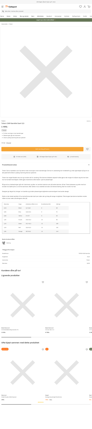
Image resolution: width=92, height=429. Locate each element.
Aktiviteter (40, 16)
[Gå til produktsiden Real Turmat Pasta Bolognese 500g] (73, 350)
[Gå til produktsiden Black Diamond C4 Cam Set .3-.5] (73, 298)
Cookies (55, 426)
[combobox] (46, 11)
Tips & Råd (5, 409)
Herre (2, 16)
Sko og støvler (24, 16)
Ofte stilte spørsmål (8, 399)
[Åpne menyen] (2, 6)
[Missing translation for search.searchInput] (3, 11)
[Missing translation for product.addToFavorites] (87, 149)
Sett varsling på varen (42, 149)
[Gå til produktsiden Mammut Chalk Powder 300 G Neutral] (15, 350)
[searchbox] (48, 11)
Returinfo (5, 406)
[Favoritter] (80, 6)
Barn (32, 16)
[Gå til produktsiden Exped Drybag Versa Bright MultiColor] (44, 350)
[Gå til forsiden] (11, 6)
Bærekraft (42, 410)
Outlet (85, 16)
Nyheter (66, 16)
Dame (8, 16)
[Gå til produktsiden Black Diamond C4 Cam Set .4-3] (44, 298)
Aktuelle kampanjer (26, 399)
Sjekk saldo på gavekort (6, 402)
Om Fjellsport (43, 399)
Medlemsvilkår (43, 404)
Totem (11, 24)
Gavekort (49, 16)
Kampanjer (58, 16)
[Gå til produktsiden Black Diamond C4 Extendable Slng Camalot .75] (15, 298)
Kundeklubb (42, 401)
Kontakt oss (5, 417)
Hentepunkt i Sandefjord (6, 413)
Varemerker (4, 24)
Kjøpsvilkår (48, 426)
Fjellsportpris (76, 16)
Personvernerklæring (39, 426)
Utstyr (15, 16)
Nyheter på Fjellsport (26, 401)
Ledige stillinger (44, 407)
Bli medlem (84, 384)
